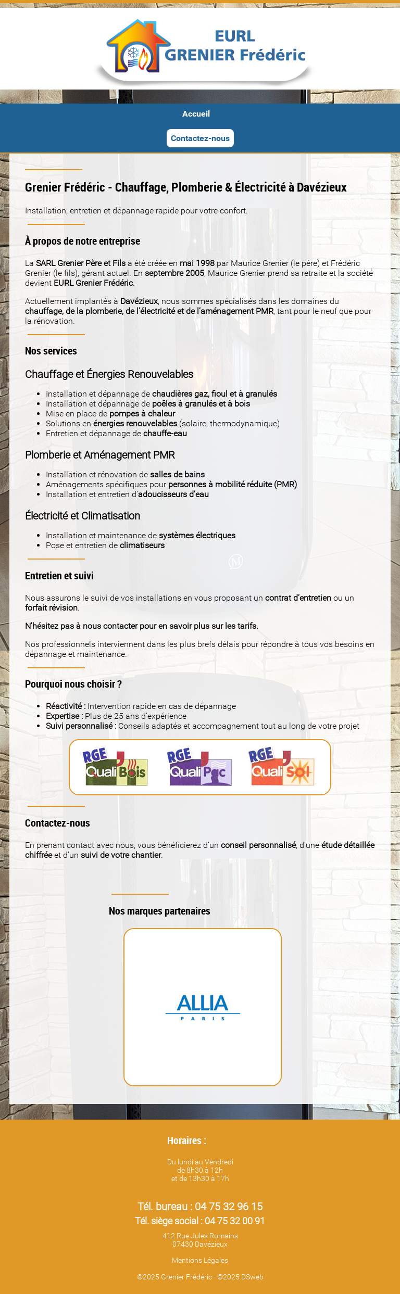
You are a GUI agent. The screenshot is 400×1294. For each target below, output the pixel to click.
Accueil (196, 114)
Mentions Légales (200, 1260)
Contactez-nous (200, 138)
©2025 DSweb (240, 1277)
